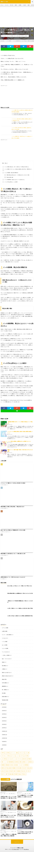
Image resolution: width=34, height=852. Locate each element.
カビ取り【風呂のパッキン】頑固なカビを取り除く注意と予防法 (20, 608)
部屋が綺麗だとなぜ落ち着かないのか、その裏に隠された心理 (13, 553)
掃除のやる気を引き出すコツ (7, 675)
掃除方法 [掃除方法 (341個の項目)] (31, 761)
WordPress (26, 849)
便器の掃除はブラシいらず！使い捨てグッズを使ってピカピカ (8, 816)
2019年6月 (4, 714)
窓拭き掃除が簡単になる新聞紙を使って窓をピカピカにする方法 (20, 593)
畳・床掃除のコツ (5, 689)
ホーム (2, 5)
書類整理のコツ (5, 686)
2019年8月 (4, 707)
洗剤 (26, 812)
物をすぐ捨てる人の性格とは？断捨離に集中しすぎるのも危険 (13, 530)
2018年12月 (4, 731)
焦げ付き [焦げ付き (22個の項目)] (24, 771)
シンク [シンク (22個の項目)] (17, 755)
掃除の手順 (4, 679)
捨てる (32, 5)
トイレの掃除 (4, 641)
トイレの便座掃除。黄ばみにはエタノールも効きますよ (13, 179)
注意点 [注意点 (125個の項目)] (7, 771)
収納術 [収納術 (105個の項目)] (29, 758)
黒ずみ (31, 812)
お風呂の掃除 (4, 631)
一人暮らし (12, 831)
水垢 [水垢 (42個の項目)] (24, 768)
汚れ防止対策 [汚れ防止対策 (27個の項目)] (29, 768)
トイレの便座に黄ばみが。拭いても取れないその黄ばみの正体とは (15, 167)
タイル (20, 793)
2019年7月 (4, 710)
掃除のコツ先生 (20, 847)
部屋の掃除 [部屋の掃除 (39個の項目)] (11, 774)
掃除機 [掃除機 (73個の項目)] (2, 764)
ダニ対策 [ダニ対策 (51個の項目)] (26, 755)
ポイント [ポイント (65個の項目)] (13, 758)
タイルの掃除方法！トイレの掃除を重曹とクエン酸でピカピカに (25, 796)
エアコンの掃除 (5, 627)
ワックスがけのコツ (6, 651)
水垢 (9, 793)
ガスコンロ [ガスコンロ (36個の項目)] (21, 752)
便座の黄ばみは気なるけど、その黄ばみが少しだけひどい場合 (16, 175)
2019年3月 (4, 720)
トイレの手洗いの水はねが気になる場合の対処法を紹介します (25, 832)
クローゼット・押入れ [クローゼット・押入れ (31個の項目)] (5, 755)
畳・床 (12, 5)
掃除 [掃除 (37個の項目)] (20, 761)
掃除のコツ (12, 812)
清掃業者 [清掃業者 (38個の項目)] (18, 771)
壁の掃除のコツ (5, 665)
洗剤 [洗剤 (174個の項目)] (14, 771)
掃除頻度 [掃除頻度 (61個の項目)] (7, 764)
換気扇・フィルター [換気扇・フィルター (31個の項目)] (19, 764)
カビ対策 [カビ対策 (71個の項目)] (7, 752)
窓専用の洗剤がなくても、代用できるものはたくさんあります (13, 577)
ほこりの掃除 (4, 645)
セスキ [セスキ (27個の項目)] (21, 755)
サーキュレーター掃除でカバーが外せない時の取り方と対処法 (13, 483)
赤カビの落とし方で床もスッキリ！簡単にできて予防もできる (19, 585)
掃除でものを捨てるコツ (6, 531)
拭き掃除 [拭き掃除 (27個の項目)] (16, 761)
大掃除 (20, 5)
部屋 (16, 5)
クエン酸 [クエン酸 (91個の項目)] (27, 752)
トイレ (7, 793)
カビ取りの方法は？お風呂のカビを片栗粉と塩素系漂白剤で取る (20, 615)
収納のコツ (4, 662)
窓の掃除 (4, 693)
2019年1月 (4, 727)
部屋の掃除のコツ (5, 696)
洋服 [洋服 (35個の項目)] (11, 771)
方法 (27, 793)
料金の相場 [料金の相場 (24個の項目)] (9, 768)
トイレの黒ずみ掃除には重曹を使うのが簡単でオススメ (19, 441)
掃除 (25, 793)
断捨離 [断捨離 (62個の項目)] (14, 768)
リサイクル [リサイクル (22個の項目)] (19, 758)
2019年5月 (4, 717)
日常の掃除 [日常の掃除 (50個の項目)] (19, 768)
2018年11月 (4, 734)
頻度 (5, 832)
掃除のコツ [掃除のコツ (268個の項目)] (25, 761)
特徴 (12, 793)
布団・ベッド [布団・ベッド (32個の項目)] (4, 761)
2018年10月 (4, 738)
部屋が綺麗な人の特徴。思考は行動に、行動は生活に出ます (12, 506)
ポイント (8, 831)
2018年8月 (4, 745)
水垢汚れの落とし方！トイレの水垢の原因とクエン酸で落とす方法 (8, 797)
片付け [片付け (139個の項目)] (28, 771)
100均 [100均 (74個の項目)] (2, 752)
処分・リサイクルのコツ (7, 658)
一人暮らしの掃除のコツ (7, 655)
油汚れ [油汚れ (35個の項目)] (2, 771)
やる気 (24, 5)
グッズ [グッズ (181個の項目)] (13, 755)
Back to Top (17, 842)
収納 (28, 5)
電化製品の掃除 (5, 700)
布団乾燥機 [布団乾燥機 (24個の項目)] (10, 761)
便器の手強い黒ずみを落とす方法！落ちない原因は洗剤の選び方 (25, 815)
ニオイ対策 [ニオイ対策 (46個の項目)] (3, 758)
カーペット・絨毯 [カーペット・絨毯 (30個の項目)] (14, 752)
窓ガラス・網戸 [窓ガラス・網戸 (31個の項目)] (4, 774)
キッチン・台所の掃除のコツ (7, 634)
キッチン (6, 5)
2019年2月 (4, 724)
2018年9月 (4, 741)
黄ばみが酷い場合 (8, 177)
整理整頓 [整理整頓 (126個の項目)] (26, 764)
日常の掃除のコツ (5, 484)
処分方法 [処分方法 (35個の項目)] (25, 758)
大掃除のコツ (4, 578)
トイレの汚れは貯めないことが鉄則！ (10, 182)
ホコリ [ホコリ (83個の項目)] (8, 758)
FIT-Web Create (15, 849)
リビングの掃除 (5, 648)
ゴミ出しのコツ (5, 638)
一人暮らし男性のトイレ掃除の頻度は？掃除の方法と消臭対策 (8, 835)
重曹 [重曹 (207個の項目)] (16, 774)
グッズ (3, 812)
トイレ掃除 (4, 831)
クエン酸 (3, 793)
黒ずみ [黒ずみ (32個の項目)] (24, 774)
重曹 (30, 793)
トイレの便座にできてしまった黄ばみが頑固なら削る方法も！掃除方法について (17, 169)
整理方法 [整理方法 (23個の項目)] (3, 768)
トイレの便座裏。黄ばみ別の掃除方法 (10, 173)
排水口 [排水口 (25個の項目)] (12, 764)
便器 (8, 812)
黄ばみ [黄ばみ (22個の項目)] (20, 774)
